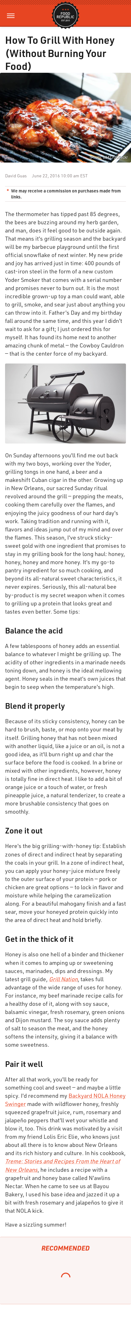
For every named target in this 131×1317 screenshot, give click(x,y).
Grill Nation (63, 979)
